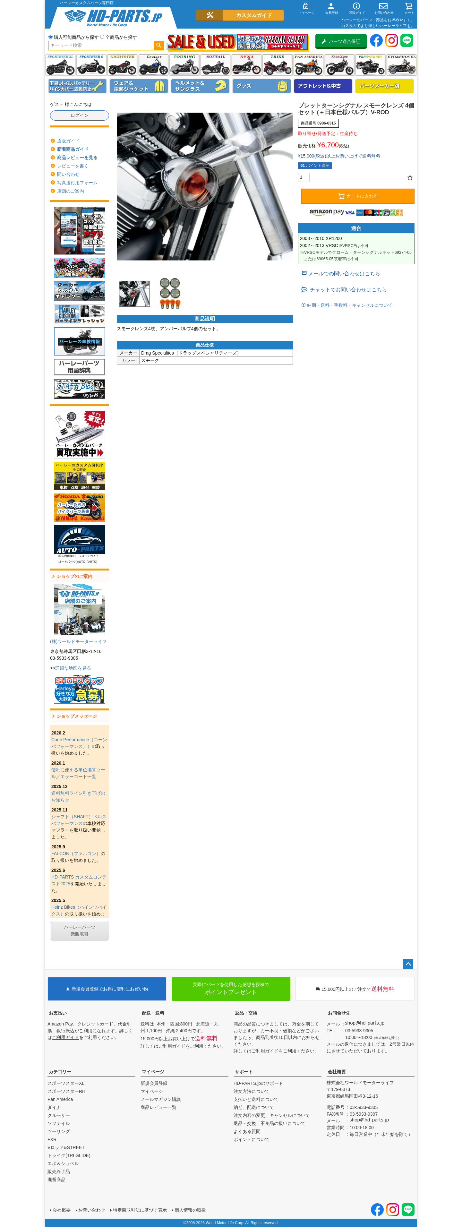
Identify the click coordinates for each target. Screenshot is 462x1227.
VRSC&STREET (370, 65)
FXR (51, 1139)
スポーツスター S (91, 65)
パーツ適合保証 (341, 41)
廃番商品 (56, 1179)
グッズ (262, 86)
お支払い (58, 1013)
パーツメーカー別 (385, 86)
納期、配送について (254, 1107)
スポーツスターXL (65, 1083)
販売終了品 (58, 1171)
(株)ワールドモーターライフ (78, 641)
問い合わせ (68, 174)
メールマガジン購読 (161, 1099)
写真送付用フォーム (77, 182)
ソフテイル (215, 65)
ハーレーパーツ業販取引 (79, 931)
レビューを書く (73, 165)
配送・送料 (153, 1013)
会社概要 (337, 1071)
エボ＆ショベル (63, 1163)
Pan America (308, 65)
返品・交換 (246, 1013)
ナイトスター (122, 65)
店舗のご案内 (70, 190)
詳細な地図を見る (73, 668)
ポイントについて (252, 1139)
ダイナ (246, 65)
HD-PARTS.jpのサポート (258, 1083)
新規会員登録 (154, 1083)
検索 (159, 45)
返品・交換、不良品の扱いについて (269, 1123)
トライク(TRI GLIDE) (277, 65)
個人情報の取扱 (190, 1210)
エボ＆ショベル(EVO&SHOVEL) (401, 65)
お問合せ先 (339, 1013)
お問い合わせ (91, 1210)
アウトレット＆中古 (323, 86)
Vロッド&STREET (66, 1147)
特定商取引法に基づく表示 (140, 1210)
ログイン (80, 115)
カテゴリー (60, 1071)
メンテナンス (78, 86)
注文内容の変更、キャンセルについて (272, 1115)
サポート (244, 1071)
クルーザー (58, 1115)
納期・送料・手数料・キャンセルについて (349, 305)
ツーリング (184, 65)
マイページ (153, 1071)
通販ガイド (68, 140)
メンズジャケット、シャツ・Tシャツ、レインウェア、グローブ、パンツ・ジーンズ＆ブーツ (139, 86)
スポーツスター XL (60, 65)
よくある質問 (247, 1131)
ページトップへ (408, 964)
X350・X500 (339, 65)
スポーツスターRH (66, 1091)
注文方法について (252, 1091)
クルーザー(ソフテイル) (153, 65)
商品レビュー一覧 (158, 1107)
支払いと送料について (256, 1099)
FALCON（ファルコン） (76, 853)
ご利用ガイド (65, 1037)
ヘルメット (200, 86)
